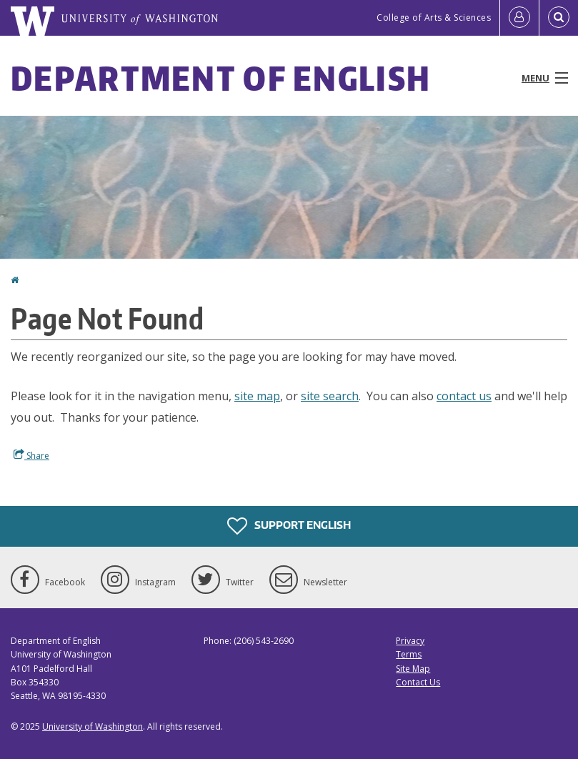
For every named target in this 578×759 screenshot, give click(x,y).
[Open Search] (558, 18)
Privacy (410, 641)
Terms (409, 654)
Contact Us (418, 682)
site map (257, 396)
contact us (464, 396)
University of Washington (92, 726)
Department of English (221, 77)
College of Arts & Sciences (434, 17)
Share (31, 455)
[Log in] (519, 18)
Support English (289, 526)
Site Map (413, 669)
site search (330, 396)
